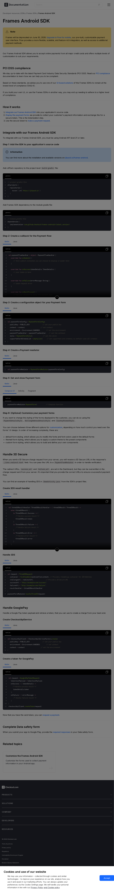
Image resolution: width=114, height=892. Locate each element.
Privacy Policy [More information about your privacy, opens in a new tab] (37, 887)
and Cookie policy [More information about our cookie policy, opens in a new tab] (52, 887)
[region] (57, 879)
